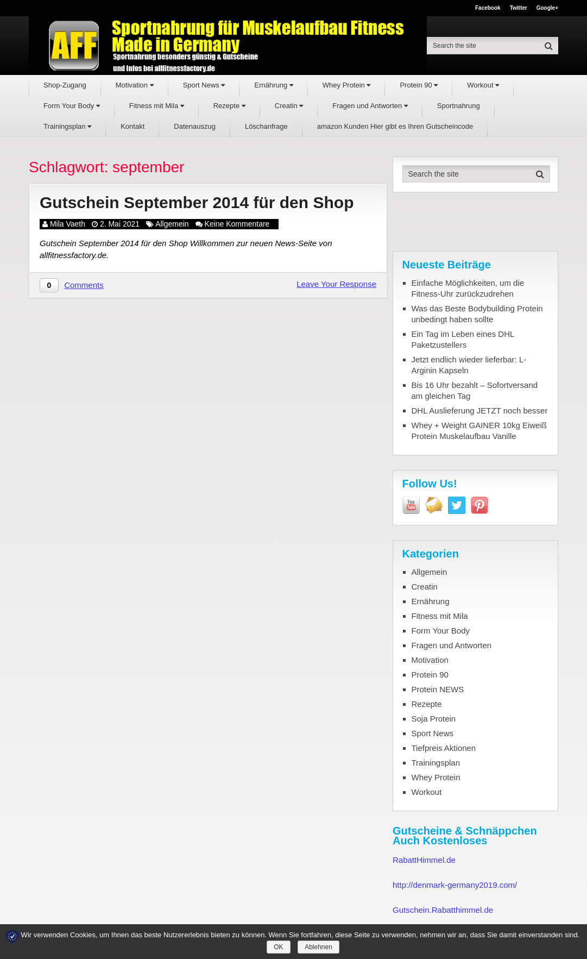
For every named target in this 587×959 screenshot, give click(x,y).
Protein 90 (419, 85)
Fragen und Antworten (370, 106)
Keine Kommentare (237, 224)
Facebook (488, 8)
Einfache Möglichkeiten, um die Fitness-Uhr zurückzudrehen (468, 288)
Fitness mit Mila (156, 106)
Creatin (289, 106)
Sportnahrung (458, 106)
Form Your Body (71, 106)
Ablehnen (318, 947)
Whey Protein (347, 85)
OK (278, 947)
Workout (483, 85)
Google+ (547, 8)
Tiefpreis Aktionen (444, 748)
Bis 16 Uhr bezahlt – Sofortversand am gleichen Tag (475, 390)
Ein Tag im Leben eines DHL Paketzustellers (463, 339)
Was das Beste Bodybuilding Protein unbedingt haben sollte (477, 314)
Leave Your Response (336, 284)
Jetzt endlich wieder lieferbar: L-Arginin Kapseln (469, 365)
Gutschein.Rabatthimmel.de (443, 909)
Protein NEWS (438, 689)
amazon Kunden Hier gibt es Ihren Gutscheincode (395, 126)
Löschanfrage (266, 126)
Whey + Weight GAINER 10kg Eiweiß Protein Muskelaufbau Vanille (479, 431)
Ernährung (273, 85)
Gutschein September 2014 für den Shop (197, 202)
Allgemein (171, 224)
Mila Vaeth (67, 224)
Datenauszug (195, 126)
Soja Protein (434, 718)
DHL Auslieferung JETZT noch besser (480, 410)
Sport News (204, 85)
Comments (84, 285)
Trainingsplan (67, 126)
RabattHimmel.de (424, 859)
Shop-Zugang (64, 85)
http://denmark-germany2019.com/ (455, 884)
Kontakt (132, 126)
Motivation (135, 85)
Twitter (518, 8)
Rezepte (229, 106)
